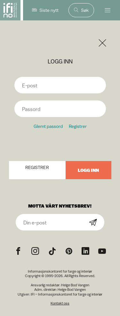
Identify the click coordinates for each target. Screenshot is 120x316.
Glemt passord (48, 126)
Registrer (78, 126)
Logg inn (88, 170)
